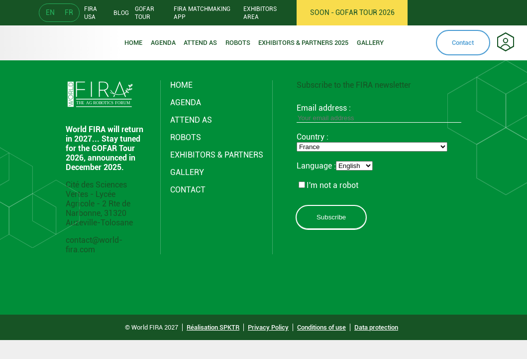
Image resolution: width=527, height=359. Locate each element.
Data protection (376, 327)
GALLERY (187, 172)
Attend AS (191, 120)
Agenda (163, 42)
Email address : (379, 112)
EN (50, 12)
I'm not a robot (328, 185)
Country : (312, 137)
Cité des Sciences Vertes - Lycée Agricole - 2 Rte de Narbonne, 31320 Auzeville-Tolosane (99, 203)
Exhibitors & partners (216, 155)
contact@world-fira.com (94, 244)
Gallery (370, 42)
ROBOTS (237, 42)
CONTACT (188, 189)
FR (69, 12)
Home (133, 42)
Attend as (200, 42)
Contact (463, 42)
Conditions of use (321, 327)
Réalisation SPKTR (213, 327)
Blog (121, 12)
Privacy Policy (268, 327)
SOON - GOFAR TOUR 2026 (352, 12)
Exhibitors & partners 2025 (303, 42)
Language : (316, 166)
